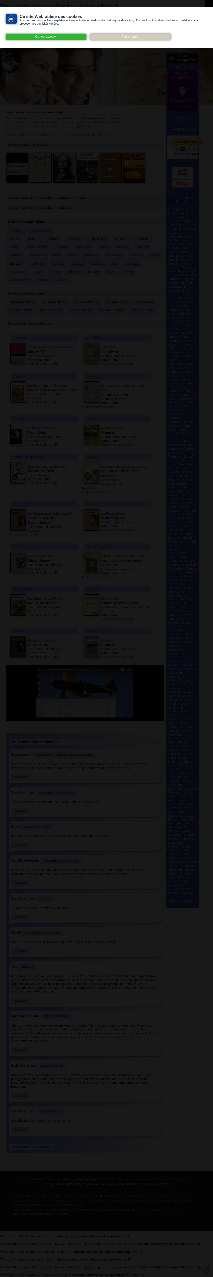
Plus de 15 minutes (55, 302)
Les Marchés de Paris (56, 1016)
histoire (20, 631)
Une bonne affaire (50, 1111)
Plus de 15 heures (81, 310)
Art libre (120, 1196)
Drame (103, 247)
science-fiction (26, 547)
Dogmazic (47, 1200)
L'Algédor (44, 898)
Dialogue (63, 247)
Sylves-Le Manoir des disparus (43, 932)
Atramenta (136, 1196)
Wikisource (37, 1205)
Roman (111, 272)
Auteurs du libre (170, 1196)
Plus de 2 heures (145, 302)
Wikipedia (20, 1205)
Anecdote (33, 239)
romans (19, 338)
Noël (114, 264)
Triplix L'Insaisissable (36, 826)
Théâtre (44, 280)
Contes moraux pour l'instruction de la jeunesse (63, 754)
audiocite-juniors (28, 457)
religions (21, 419)
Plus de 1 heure (117, 302)
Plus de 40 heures (143, 310)
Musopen (165, 1200)
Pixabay (51, 1205)
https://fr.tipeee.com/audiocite (75, 135)
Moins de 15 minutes (22, 302)
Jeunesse (77, 264)
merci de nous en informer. (173, 1179)
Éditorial (123, 247)
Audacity (151, 1196)
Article (53, 239)
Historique (37, 264)
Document (84, 247)
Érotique (16, 255)
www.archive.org (44, 1209)
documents (22, 589)
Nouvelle (132, 264)
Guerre (154, 255)
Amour (14, 239)
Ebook (60, 1200)
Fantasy (136, 255)
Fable (72, 255)
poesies (19, 376)
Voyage (62, 280)
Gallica (82, 1200)
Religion (93, 272)
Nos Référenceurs (70, 1205)
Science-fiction (20, 280)
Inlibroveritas (99, 1200)
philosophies (97, 547)
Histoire (15, 264)
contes (92, 504)
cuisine (92, 457)
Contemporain (40, 230)
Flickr (70, 1200)
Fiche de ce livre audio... (44, 364)
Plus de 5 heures (20, 310)
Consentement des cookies (32, 1196)
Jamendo (117, 1200)
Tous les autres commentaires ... (32, 1147)
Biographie (121, 239)
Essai (57, 255)
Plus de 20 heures (112, 310)
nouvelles (95, 338)
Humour (58, 264)
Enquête (143, 247)
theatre (93, 589)
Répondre (20, 777)
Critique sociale (37, 247)
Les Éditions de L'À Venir (141, 1200)
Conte (14, 247)
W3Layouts (142, 1209)
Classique (16, 230)
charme (92, 376)
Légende (97, 264)
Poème (39, 272)
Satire (128, 272)
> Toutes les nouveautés (183, 119)
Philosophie (18, 272)
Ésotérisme (38, 255)
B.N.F (187, 1196)
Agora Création (173, 1209)
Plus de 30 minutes (86, 302)
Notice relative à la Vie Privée (73, 1196)
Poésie (55, 272)
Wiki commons (182, 1200)
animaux (93, 419)
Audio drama (97, 239)
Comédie (142, 239)
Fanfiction (91, 255)
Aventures (73, 239)
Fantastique (115, 255)
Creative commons (26, 1200)
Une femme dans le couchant (56, 792)
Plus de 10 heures (50, 310)
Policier (73, 272)
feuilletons (23, 504)
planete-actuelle (101, 631)
